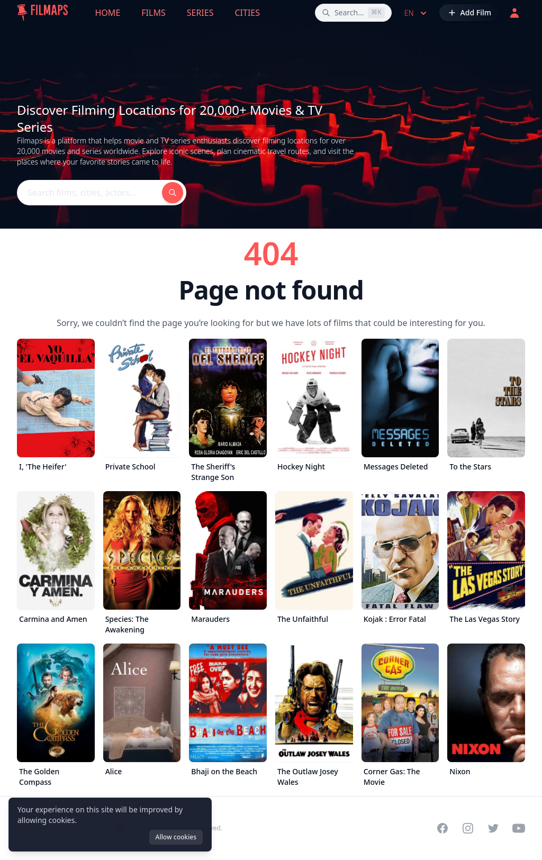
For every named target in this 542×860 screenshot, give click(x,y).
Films (153, 13)
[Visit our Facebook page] (442, 828)
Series (200, 13)
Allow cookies (176, 836)
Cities (247, 13)
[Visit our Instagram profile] (468, 828)
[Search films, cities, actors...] (353, 13)
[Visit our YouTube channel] (518, 828)
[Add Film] (469, 12)
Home (108, 13)
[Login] (514, 12)
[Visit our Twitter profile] (493, 828)
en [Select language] (416, 13)
